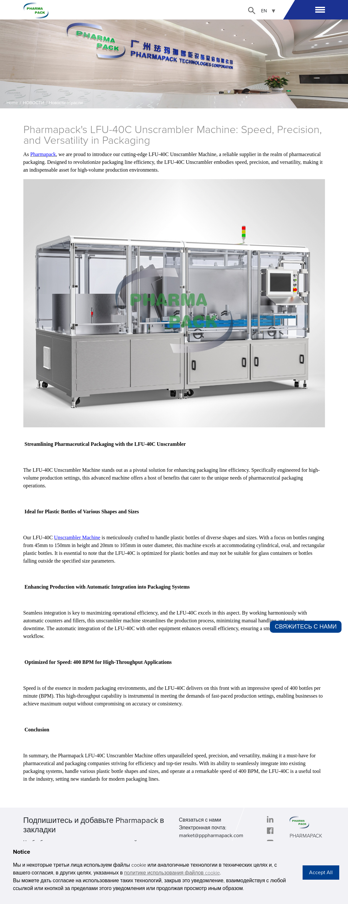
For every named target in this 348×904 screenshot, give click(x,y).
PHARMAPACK (306, 836)
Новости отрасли (66, 102)
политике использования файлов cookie (172, 873)
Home (12, 102)
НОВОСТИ (33, 102)
